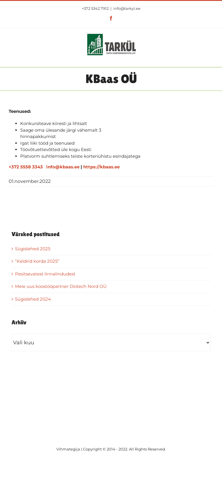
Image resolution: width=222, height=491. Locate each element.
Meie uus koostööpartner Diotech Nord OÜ (61, 286)
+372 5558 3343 (26, 167)
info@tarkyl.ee (126, 8)
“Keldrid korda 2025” (37, 261)
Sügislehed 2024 (33, 299)
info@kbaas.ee (62, 167)
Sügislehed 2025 (32, 248)
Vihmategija (68, 449)
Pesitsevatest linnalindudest (45, 274)
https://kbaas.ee (101, 167)
